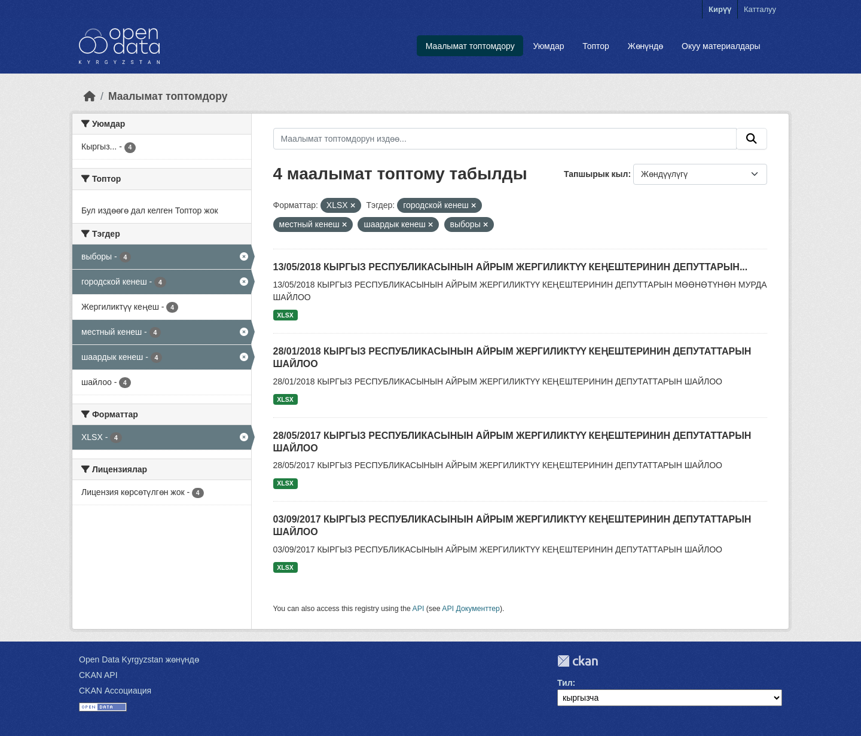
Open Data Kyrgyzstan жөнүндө (139, 659)
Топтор (595, 46)
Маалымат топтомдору (470, 46)
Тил (565, 683)
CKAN (577, 661)
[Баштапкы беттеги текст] (90, 96)
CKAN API (98, 675)
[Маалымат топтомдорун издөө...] (505, 138)
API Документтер (471, 608)
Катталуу (760, 9)
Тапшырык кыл (596, 174)
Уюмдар (548, 46)
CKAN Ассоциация (115, 690)
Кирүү (720, 9)
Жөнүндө (646, 46)
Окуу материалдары (721, 46)
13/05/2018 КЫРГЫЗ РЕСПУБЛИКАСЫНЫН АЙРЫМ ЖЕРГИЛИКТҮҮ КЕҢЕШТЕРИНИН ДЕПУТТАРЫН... (510, 267)
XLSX (285, 315)
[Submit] (751, 138)
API (419, 608)
